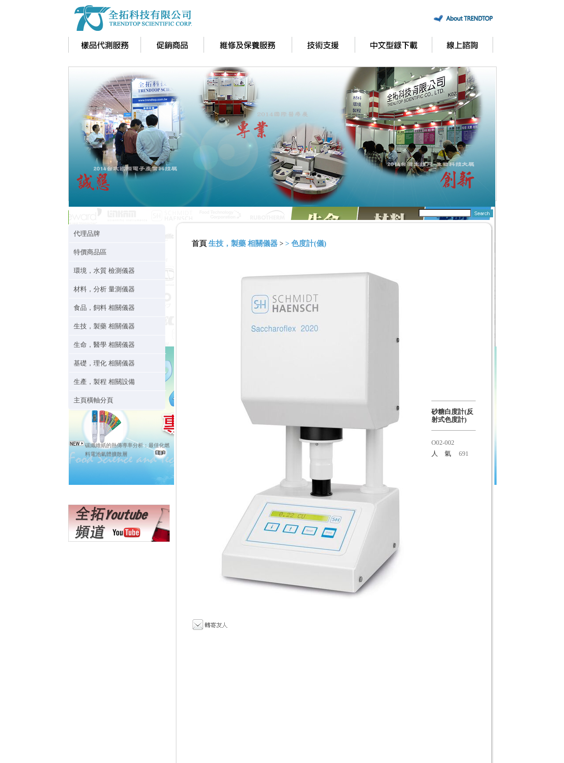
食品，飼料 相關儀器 (104, 307)
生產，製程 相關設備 (104, 381)
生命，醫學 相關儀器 (104, 344)
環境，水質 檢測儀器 (104, 270)
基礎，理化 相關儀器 (104, 363)
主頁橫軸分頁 (93, 400)
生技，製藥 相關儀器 (104, 326)
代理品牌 (87, 233)
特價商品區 (90, 252)
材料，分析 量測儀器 (104, 289)
